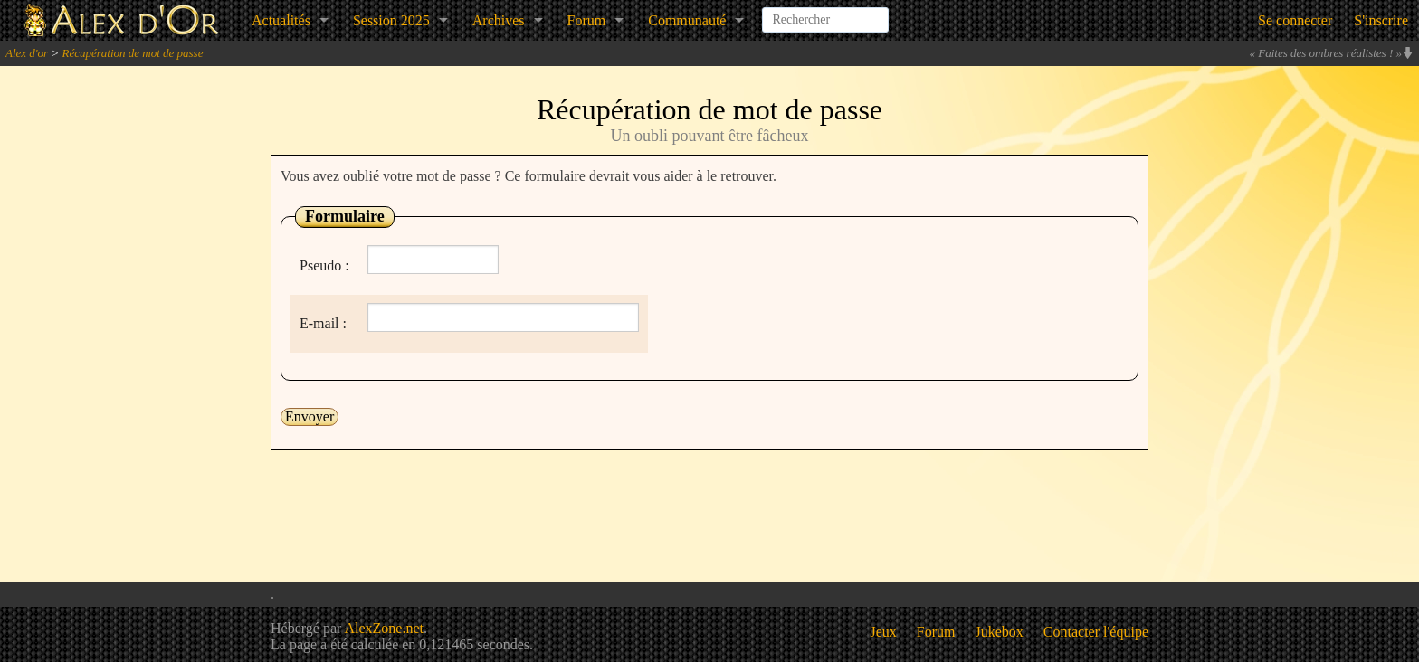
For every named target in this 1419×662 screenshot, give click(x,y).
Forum (586, 20)
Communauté (687, 20)
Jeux (884, 631)
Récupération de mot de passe (132, 53)
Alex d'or (26, 53)
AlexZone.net (384, 628)
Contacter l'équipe (1095, 631)
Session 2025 (391, 20)
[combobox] (825, 12)
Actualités (281, 20)
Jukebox (1000, 631)
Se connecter (1295, 20)
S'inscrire (1381, 20)
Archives (498, 20)
